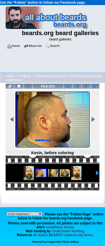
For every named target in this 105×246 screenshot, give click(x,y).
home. (63, 235)
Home (10, 76)
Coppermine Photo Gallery (63, 241)
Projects (25, 76)
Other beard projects (50, 76)
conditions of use (59, 227)
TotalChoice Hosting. (68, 231)
